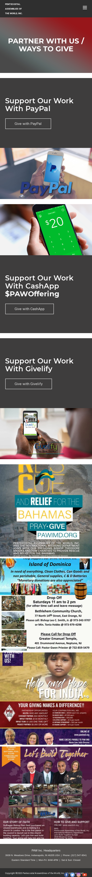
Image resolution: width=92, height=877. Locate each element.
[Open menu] (85, 7)
